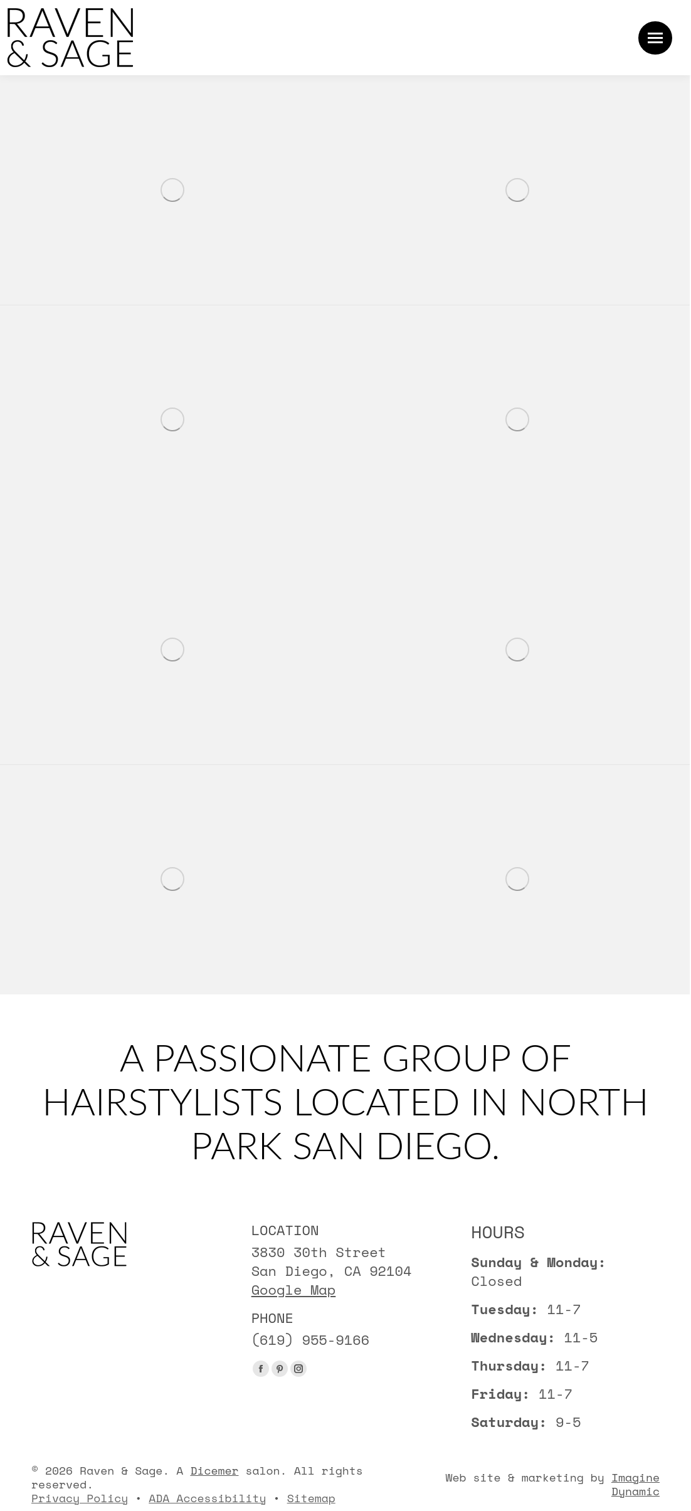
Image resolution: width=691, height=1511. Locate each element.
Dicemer (214, 1470)
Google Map (293, 1289)
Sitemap (311, 1498)
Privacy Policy (79, 1498)
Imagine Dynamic (635, 1484)
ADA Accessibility (207, 1498)
